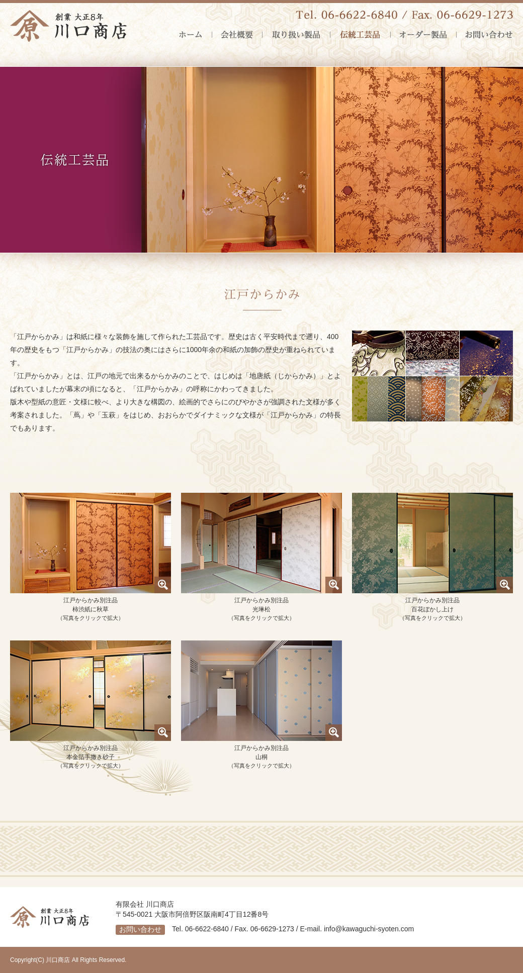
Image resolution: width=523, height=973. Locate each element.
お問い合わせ (484, 35)
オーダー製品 (423, 35)
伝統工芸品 (360, 35)
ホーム (195, 35)
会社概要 (237, 35)
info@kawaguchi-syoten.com (369, 929)
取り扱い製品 (296, 35)
